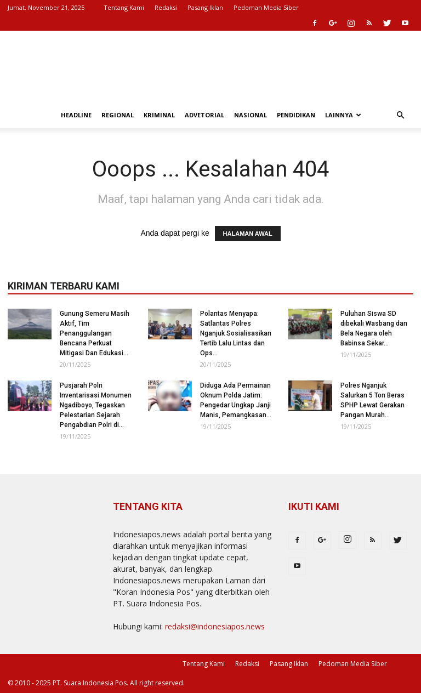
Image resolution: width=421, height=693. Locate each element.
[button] (400, 115)
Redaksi (166, 7)
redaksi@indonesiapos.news (215, 626)
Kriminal (159, 115)
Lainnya (343, 115)
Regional (117, 115)
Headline (76, 115)
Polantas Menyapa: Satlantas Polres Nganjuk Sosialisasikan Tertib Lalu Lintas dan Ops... (235, 333)
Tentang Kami (124, 7)
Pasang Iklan (205, 7)
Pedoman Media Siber (266, 7)
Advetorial (204, 115)
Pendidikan (296, 115)
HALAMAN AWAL (247, 233)
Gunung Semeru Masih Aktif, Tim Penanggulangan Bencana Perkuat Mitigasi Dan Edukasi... (94, 333)
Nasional (250, 115)
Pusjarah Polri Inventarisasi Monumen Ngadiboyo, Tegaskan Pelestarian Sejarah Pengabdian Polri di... (96, 405)
